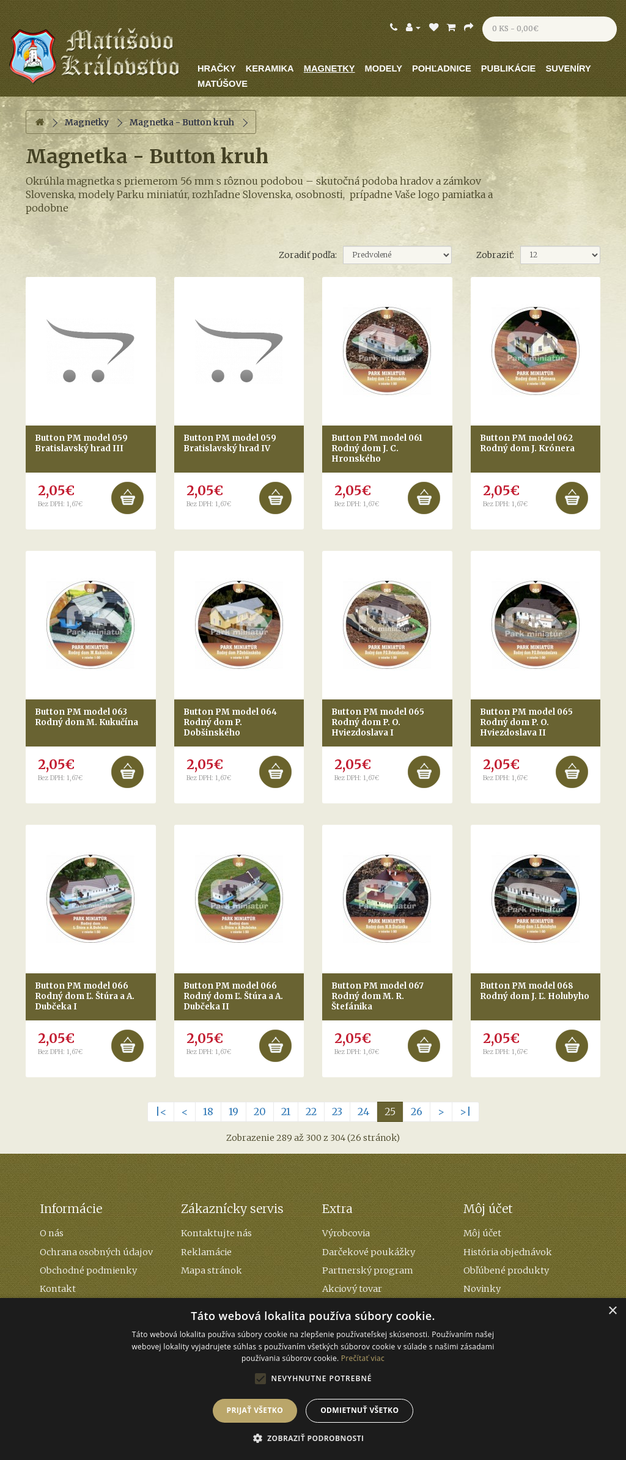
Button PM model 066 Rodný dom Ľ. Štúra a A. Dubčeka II (233, 996)
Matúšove (222, 84)
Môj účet (482, 1233)
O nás (52, 1233)
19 (233, 1111)
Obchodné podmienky (88, 1270)
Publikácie (508, 68)
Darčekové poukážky (368, 1252)
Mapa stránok (211, 1270)
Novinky (482, 1288)
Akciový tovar (352, 1288)
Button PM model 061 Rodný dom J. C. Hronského (376, 448)
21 (285, 1111)
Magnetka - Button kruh (182, 122)
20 (260, 1111)
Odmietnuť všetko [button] (359, 1410)
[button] (313, 1438)
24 (363, 1111)
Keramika (270, 68)
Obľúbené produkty (506, 1270)
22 (311, 1111)
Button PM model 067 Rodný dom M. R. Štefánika (377, 996)
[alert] (313, 1379)
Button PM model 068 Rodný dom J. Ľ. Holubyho (534, 991)
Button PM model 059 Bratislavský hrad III (81, 443)
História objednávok (507, 1252)
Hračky (216, 68)
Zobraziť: (495, 254)
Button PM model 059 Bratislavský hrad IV (229, 443)
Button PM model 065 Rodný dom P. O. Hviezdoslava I (377, 722)
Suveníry (568, 68)
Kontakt (58, 1288)
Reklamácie (206, 1252)
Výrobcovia (346, 1233)
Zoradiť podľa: (308, 254)
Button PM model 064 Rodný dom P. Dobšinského (230, 722)
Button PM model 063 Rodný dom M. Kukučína (86, 717)
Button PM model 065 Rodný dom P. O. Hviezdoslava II (526, 722)
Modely (383, 68)
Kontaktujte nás (216, 1233)
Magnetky (329, 68)
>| (465, 1111)
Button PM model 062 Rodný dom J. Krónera (527, 443)
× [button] (612, 1311)
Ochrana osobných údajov (96, 1252)
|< (160, 1111)
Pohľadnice (441, 68)
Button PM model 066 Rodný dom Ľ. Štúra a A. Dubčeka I (84, 996)
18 (208, 1111)
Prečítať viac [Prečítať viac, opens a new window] (363, 1358)
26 (416, 1111)
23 (337, 1111)
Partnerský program (367, 1270)
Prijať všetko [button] (255, 1410)
